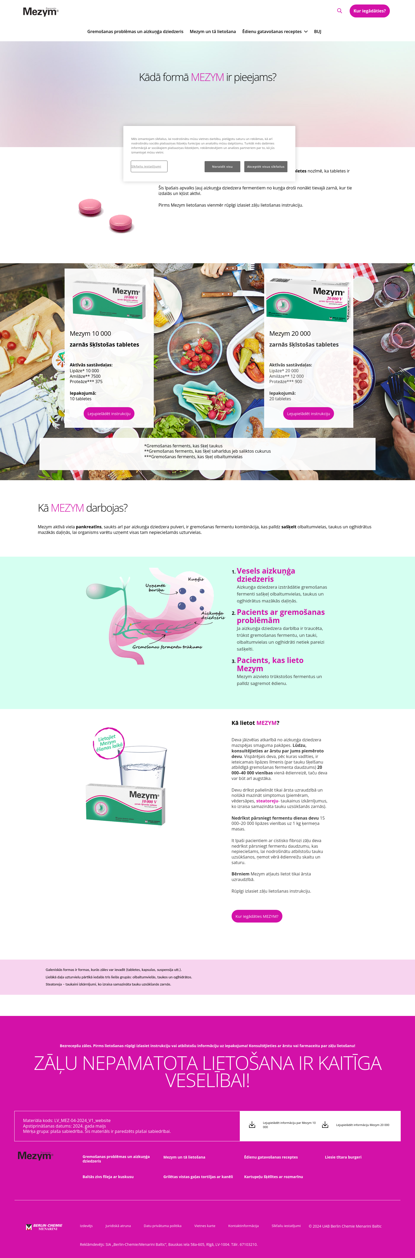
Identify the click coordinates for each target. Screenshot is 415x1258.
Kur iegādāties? (369, 11)
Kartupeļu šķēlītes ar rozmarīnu (273, 1176)
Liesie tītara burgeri (343, 1157)
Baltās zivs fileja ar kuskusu (108, 1176)
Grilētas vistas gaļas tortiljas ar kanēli (198, 1176)
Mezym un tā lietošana (213, 31)
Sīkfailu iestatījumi (274, 1225)
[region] (209, 153)
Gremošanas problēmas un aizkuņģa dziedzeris (135, 31)
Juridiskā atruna (115, 1225)
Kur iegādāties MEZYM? (257, 916)
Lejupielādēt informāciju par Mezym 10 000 (289, 1125)
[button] (339, 10)
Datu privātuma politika (158, 1225)
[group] (155, 616)
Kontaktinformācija (234, 1225)
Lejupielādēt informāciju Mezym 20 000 (362, 1125)
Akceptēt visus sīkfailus (266, 167)
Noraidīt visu (222, 167)
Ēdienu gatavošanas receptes (271, 1157)
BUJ (317, 31)
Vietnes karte (197, 1225)
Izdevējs (86, 1225)
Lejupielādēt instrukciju (109, 413)
